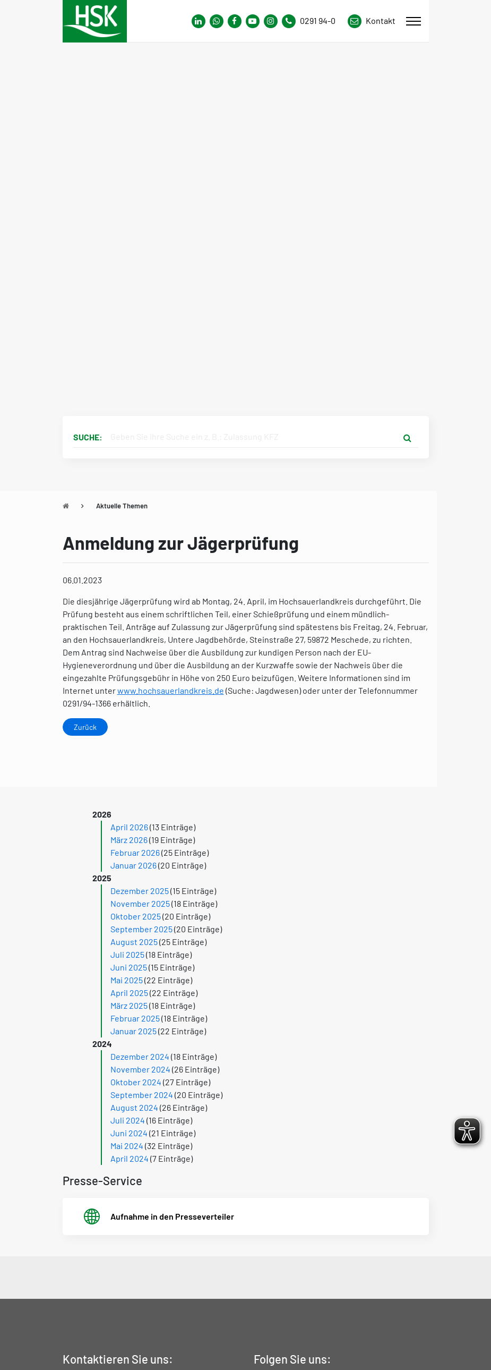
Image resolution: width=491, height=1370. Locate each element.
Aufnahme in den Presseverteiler (172, 1216)
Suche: (87, 437)
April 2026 (129, 827)
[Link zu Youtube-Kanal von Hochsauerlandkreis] (253, 21)
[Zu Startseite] (66, 505)
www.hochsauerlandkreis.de (170, 690)
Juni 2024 (129, 1133)
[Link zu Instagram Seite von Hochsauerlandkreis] (271, 21)
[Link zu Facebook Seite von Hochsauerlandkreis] (235, 21)
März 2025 (129, 1005)
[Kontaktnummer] (312, 21)
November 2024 (140, 1069)
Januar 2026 (133, 865)
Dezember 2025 (139, 891)
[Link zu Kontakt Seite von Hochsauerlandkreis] (371, 21)
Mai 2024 (126, 1146)
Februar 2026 (135, 852)
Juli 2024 (127, 1120)
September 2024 (141, 1095)
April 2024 (129, 1158)
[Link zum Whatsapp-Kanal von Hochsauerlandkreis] (198, 21)
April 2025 (129, 993)
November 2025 (140, 903)
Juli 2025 (127, 954)
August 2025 (134, 942)
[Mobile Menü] (413, 21)
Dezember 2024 (139, 1056)
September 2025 (141, 929)
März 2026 (129, 840)
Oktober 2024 (135, 1082)
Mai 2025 (126, 980)
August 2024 (134, 1107)
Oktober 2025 (135, 916)
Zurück (85, 726)
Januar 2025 (133, 1031)
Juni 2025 (128, 967)
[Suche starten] (407, 437)
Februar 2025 (135, 1018)
